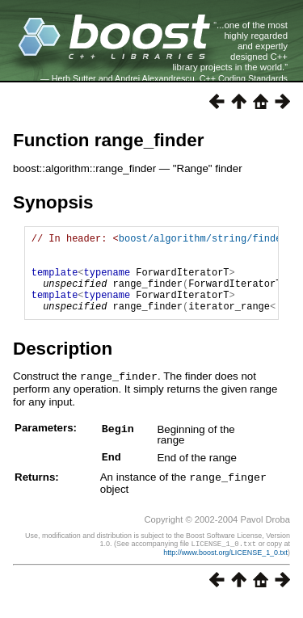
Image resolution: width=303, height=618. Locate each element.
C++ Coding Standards (244, 78)
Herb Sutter (74, 78)
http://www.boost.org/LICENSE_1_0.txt (225, 567)
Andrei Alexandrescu (155, 78)
